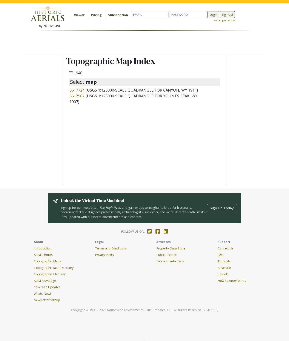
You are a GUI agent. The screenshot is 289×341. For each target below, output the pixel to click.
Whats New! (42, 293)
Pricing (96, 15)
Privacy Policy (104, 255)
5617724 (77, 90)
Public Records (166, 255)
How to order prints (232, 281)
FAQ (221, 255)
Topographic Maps (47, 261)
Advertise (224, 268)
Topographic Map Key (50, 274)
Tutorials (224, 261)
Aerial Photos (43, 255)
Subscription (118, 15)
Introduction (42, 248)
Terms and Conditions (111, 248)
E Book (223, 274)
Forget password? (224, 20)
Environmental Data (170, 261)
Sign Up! (227, 14)
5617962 (77, 95)
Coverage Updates (47, 287)
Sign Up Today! (222, 208)
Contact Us (226, 248)
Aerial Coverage (45, 281)
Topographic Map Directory (54, 268)
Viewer (79, 15)
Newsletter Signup (47, 300)
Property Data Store (170, 248)
